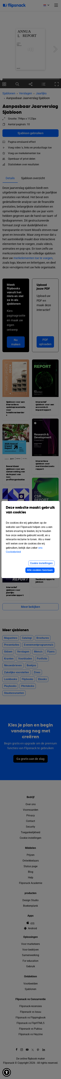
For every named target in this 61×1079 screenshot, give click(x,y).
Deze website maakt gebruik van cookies (30, 512)
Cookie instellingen (41, 563)
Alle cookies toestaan (40, 570)
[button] (6, 1072)
